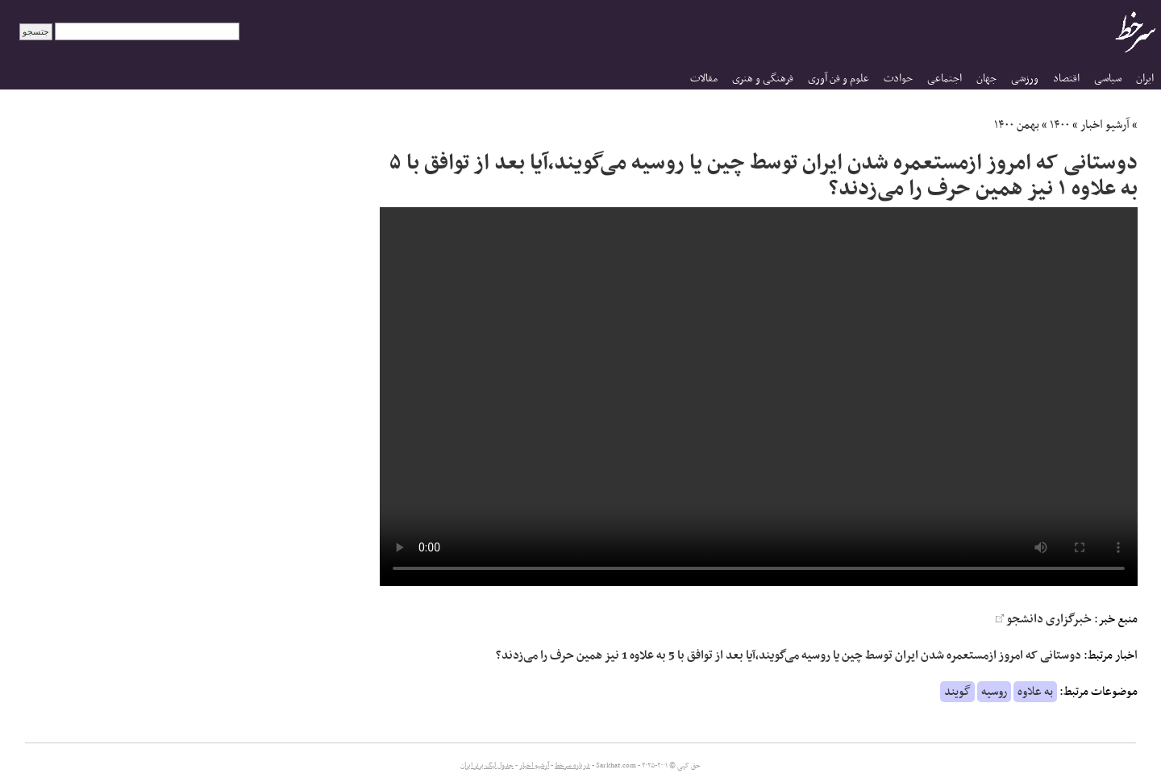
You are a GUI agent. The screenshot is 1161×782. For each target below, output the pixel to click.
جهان (986, 78)
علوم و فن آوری (838, 78)
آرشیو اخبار (1105, 124)
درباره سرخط (572, 765)
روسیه (994, 691)
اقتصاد (1066, 78)
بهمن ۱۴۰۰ (1016, 124)
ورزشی (1024, 78)
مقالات (704, 78)
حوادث (898, 78)
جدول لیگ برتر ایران (487, 765)
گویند (957, 691)
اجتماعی (944, 78)
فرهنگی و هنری (762, 78)
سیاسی (1107, 78)
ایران (1145, 78)
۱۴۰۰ (1060, 124)
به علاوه (1035, 691)
